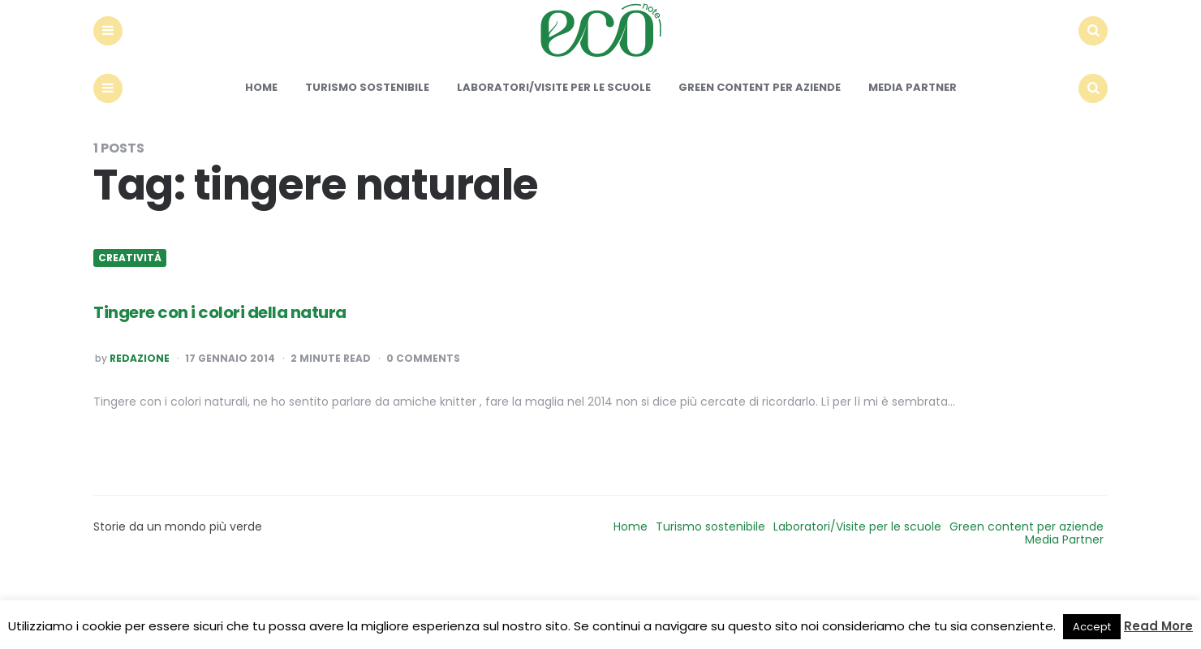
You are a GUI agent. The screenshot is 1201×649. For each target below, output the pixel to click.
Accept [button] (1092, 626)
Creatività (129, 323)
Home (261, 152)
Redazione (140, 423)
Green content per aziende (759, 152)
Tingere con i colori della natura (298, 373)
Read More (1158, 625)
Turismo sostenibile (367, 152)
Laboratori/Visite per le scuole (554, 152)
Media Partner (912, 152)
